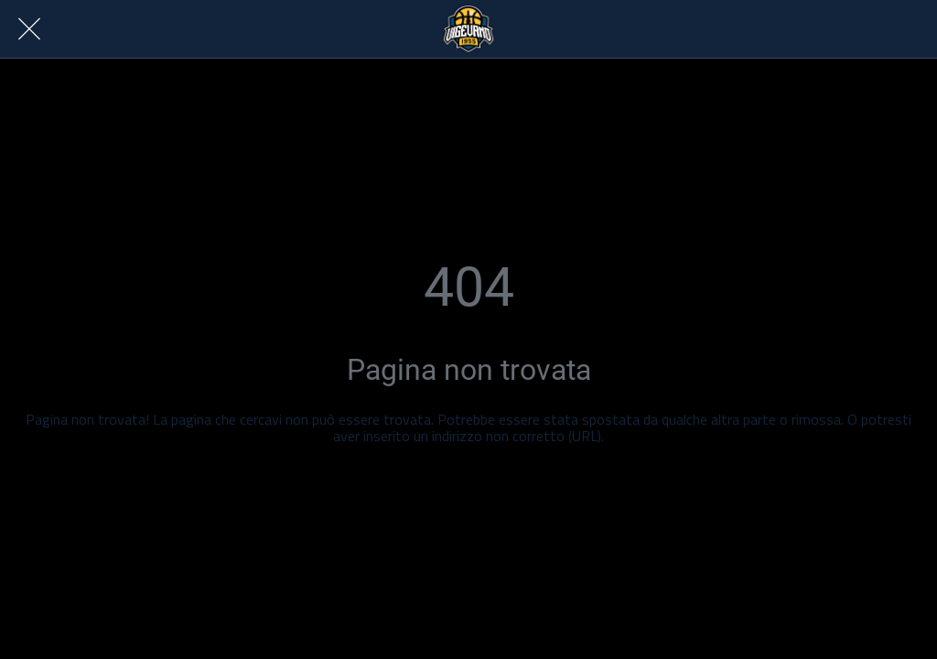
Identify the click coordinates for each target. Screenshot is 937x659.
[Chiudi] (29, 29)
